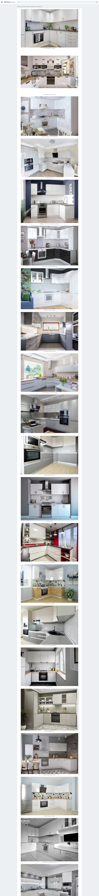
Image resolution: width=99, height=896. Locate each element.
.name (9, 2)
